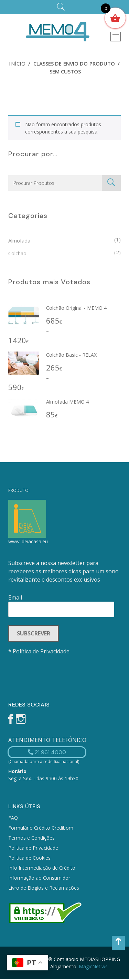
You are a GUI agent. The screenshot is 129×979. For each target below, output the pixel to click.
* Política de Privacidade (38, 651)
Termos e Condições (31, 837)
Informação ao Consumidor (39, 877)
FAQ (13, 817)
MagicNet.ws (93, 966)
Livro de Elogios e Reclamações (43, 887)
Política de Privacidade (33, 847)
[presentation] (60, 674)
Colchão (17, 253)
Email (61, 603)
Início (17, 63)
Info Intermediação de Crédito (41, 867)
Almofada (19, 240)
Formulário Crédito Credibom (40, 827)
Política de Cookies (29, 857)
